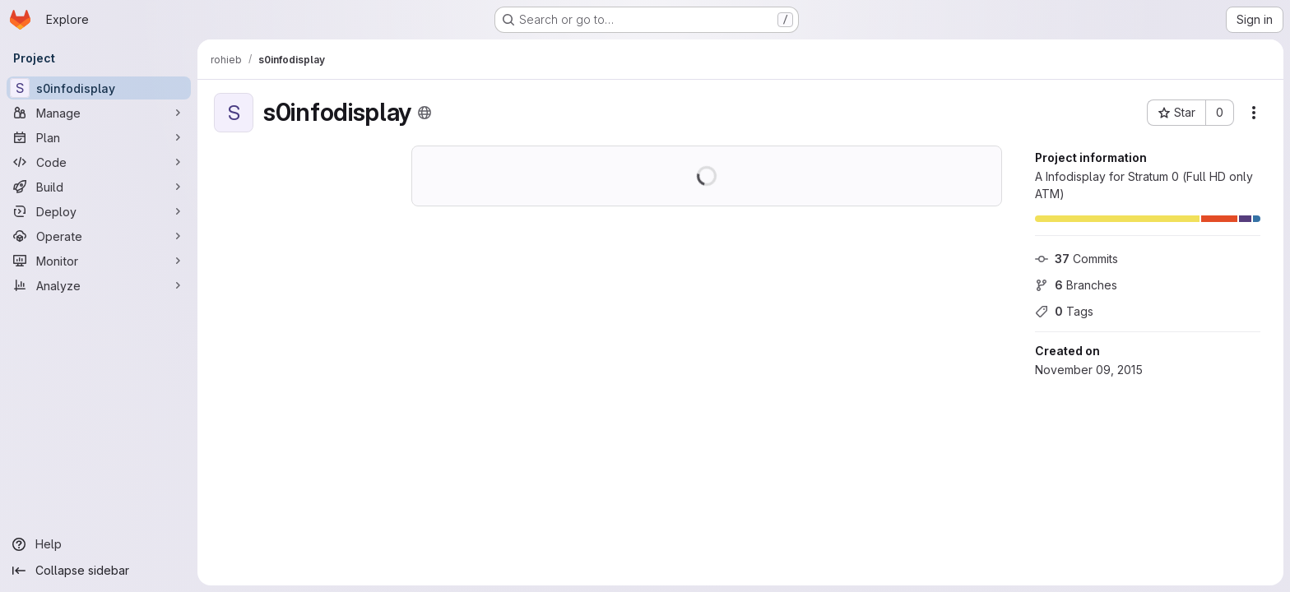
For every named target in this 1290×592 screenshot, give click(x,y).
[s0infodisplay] (99, 87)
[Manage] (99, 112)
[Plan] (99, 137)
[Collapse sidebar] (99, 570)
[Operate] (99, 235)
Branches (1076, 285)
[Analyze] (99, 285)
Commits (1076, 259)
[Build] (99, 186)
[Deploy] (99, 211)
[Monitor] (99, 260)
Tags (1064, 311)
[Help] (99, 544)
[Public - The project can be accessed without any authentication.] (424, 112)
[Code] (99, 161)
